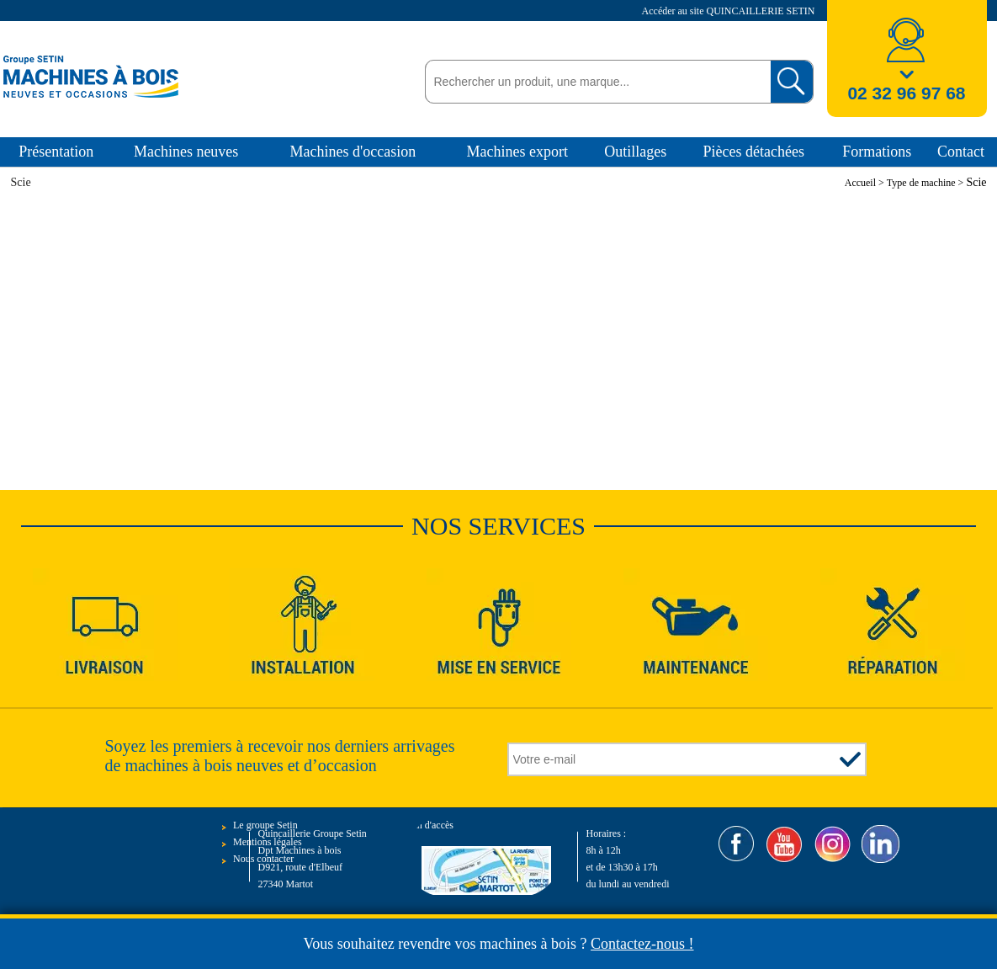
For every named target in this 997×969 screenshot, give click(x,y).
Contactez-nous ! (642, 943)
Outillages (635, 151)
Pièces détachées (753, 151)
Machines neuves (186, 151)
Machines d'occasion (353, 151)
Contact (960, 151)
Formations (876, 151)
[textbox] (593, 82)
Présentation (56, 151)
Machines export (516, 151)
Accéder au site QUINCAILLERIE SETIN (730, 11)
